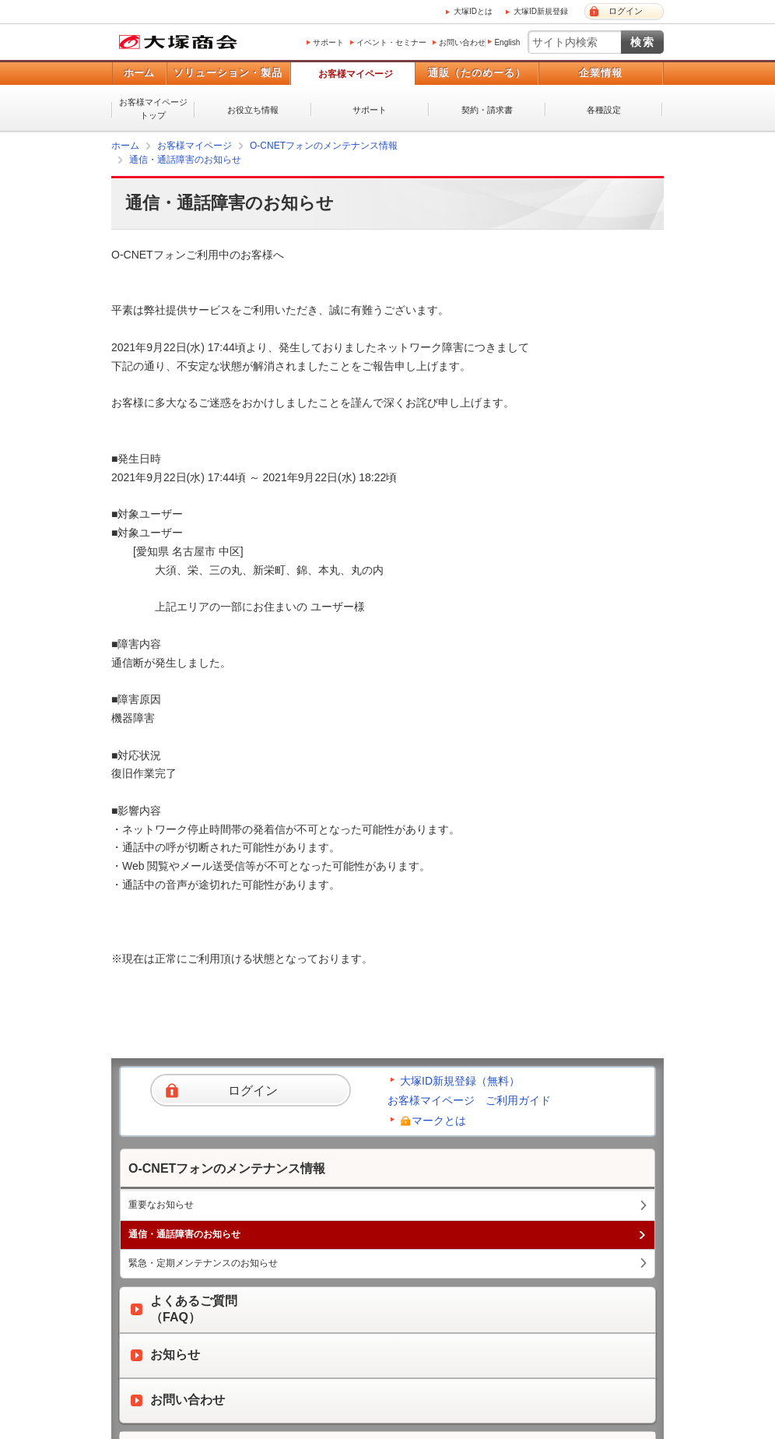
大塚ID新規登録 (541, 11)
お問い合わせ (462, 42)
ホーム (139, 73)
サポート (328, 42)
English (507, 42)
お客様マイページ (355, 74)
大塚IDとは (473, 11)
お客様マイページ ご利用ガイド (469, 1100)
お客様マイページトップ (153, 108)
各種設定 (604, 109)
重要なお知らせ (161, 1204)
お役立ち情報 (253, 109)
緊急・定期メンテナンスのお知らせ (203, 1263)
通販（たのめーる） (477, 73)
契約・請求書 (487, 109)
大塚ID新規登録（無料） (460, 1081)
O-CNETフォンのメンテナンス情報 (324, 145)
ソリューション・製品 (228, 73)
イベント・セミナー (391, 42)
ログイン (625, 11)
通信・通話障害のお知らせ (185, 159)
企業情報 (600, 73)
